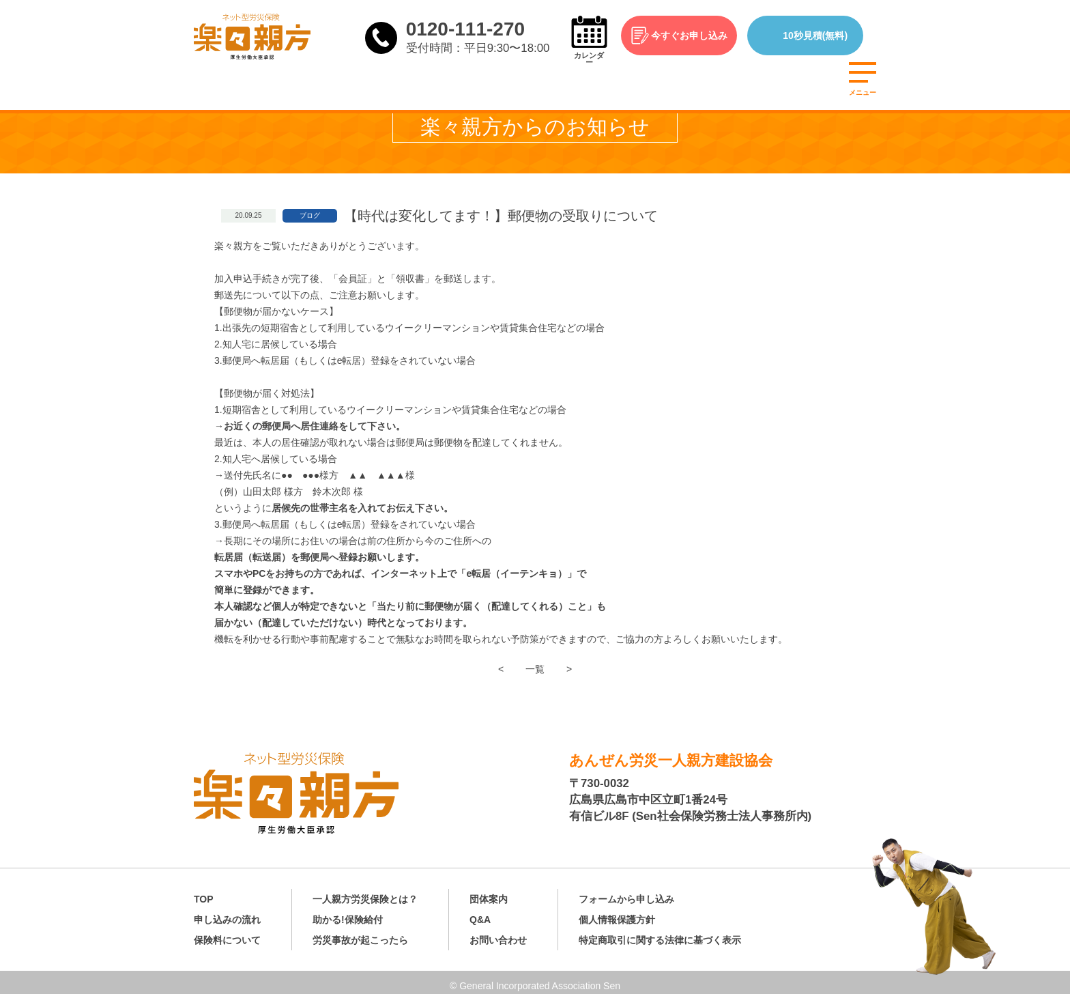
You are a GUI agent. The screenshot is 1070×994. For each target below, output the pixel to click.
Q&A (480, 912)
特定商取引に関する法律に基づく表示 (660, 933)
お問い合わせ (498, 933)
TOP (204, 892)
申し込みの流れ (227, 912)
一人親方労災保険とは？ (365, 892)
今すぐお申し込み (699, 35)
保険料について (227, 933)
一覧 (535, 669)
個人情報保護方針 (617, 912)
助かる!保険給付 (348, 912)
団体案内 (488, 892)
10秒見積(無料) (825, 35)
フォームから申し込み (626, 892)
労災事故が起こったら (360, 933)
